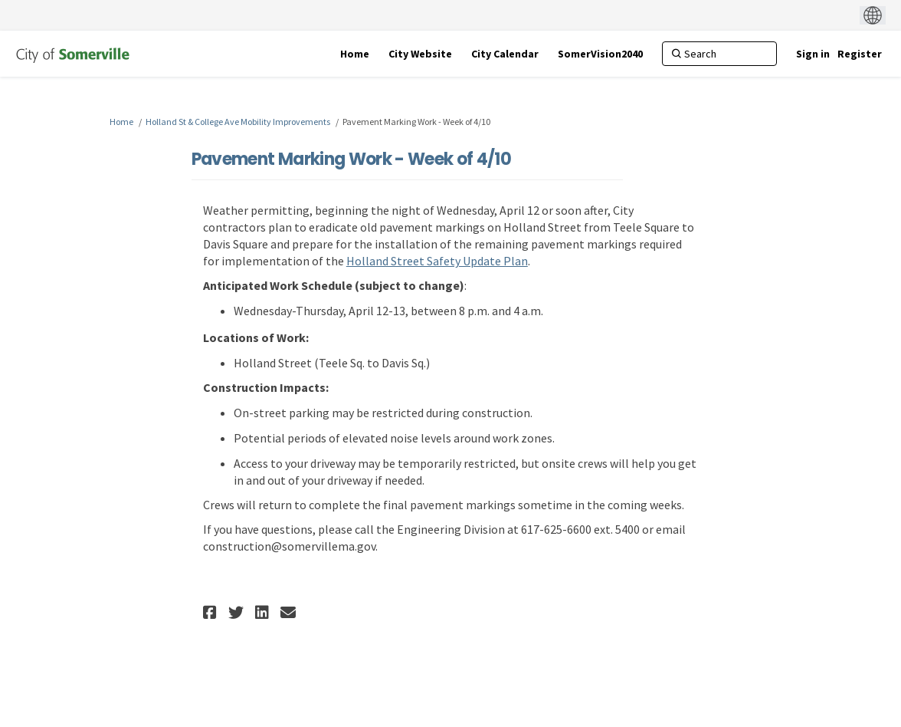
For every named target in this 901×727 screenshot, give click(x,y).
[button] (212, 612)
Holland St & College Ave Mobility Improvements (238, 121)
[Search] (719, 53)
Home (121, 121)
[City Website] (420, 54)
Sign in (813, 54)
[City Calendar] (504, 54)
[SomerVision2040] (600, 54)
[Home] (354, 54)
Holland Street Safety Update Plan (437, 260)
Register (859, 54)
